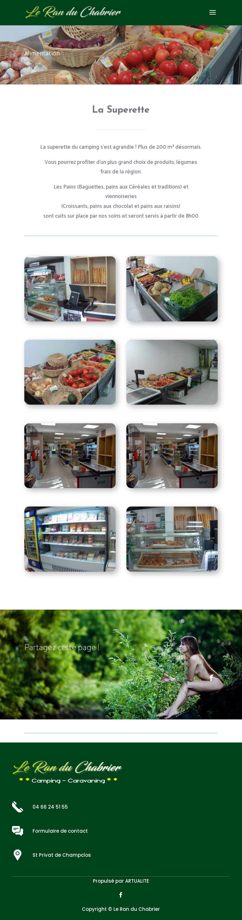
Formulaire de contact (60, 831)
